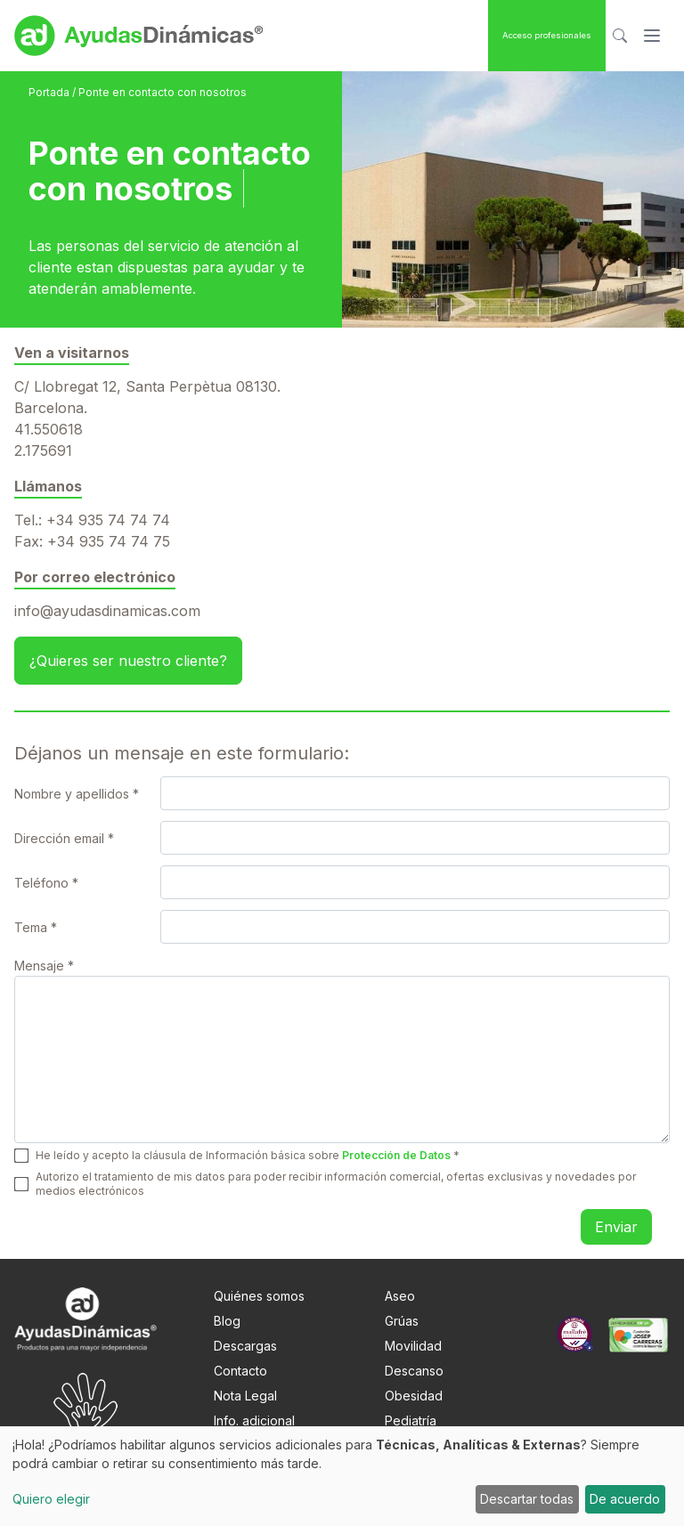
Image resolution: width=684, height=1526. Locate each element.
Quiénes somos (259, 1295)
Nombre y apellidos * (76, 793)
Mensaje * (44, 965)
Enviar (616, 1227)
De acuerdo (625, 1498)
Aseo (400, 1295)
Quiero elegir (51, 1498)
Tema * (35, 927)
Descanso (414, 1370)
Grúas (402, 1320)
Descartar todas (527, 1498)
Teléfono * (46, 882)
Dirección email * (64, 838)
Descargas (245, 1345)
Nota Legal (245, 1395)
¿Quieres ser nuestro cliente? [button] (128, 661)
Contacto (240, 1370)
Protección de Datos (396, 1155)
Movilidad (413, 1345)
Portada (50, 92)
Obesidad (414, 1395)
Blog (227, 1320)
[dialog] (342, 1476)
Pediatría (410, 1420)
